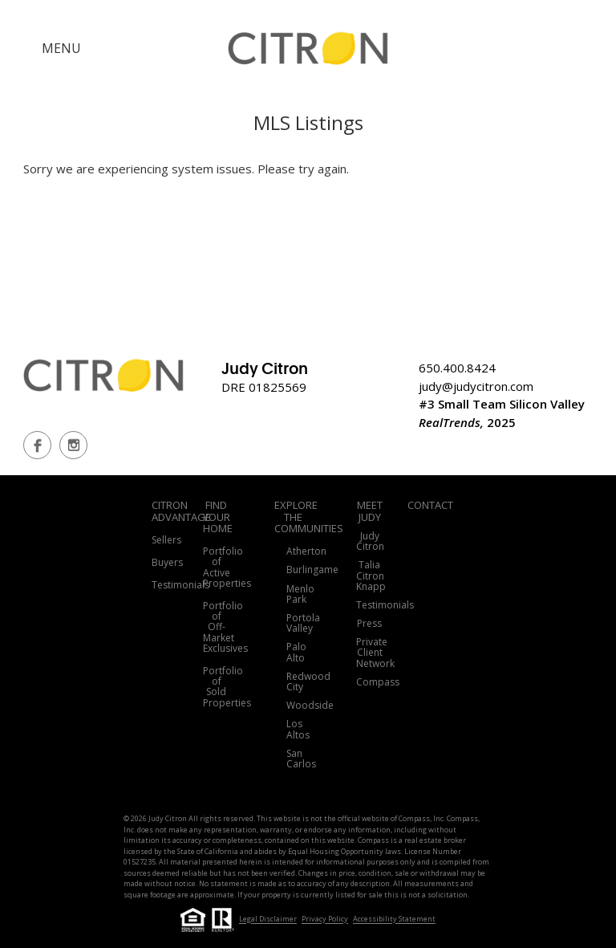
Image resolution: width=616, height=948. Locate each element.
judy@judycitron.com (476, 386)
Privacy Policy (325, 919)
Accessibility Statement (394, 919)
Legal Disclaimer (268, 919)
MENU (61, 48)
